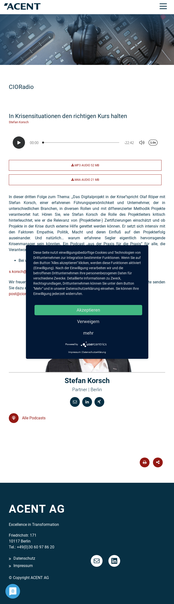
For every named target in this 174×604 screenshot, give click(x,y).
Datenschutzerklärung (94, 352)
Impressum (23, 566)
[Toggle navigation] (163, 6)
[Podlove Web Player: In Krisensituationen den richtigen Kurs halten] (87, 142)
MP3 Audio (85, 165)
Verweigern (88, 321)
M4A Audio (85, 179)
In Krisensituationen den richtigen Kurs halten (68, 116)
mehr (88, 333)
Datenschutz (24, 558)
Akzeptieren (88, 310)
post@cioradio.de (24, 293)
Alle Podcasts (27, 418)
